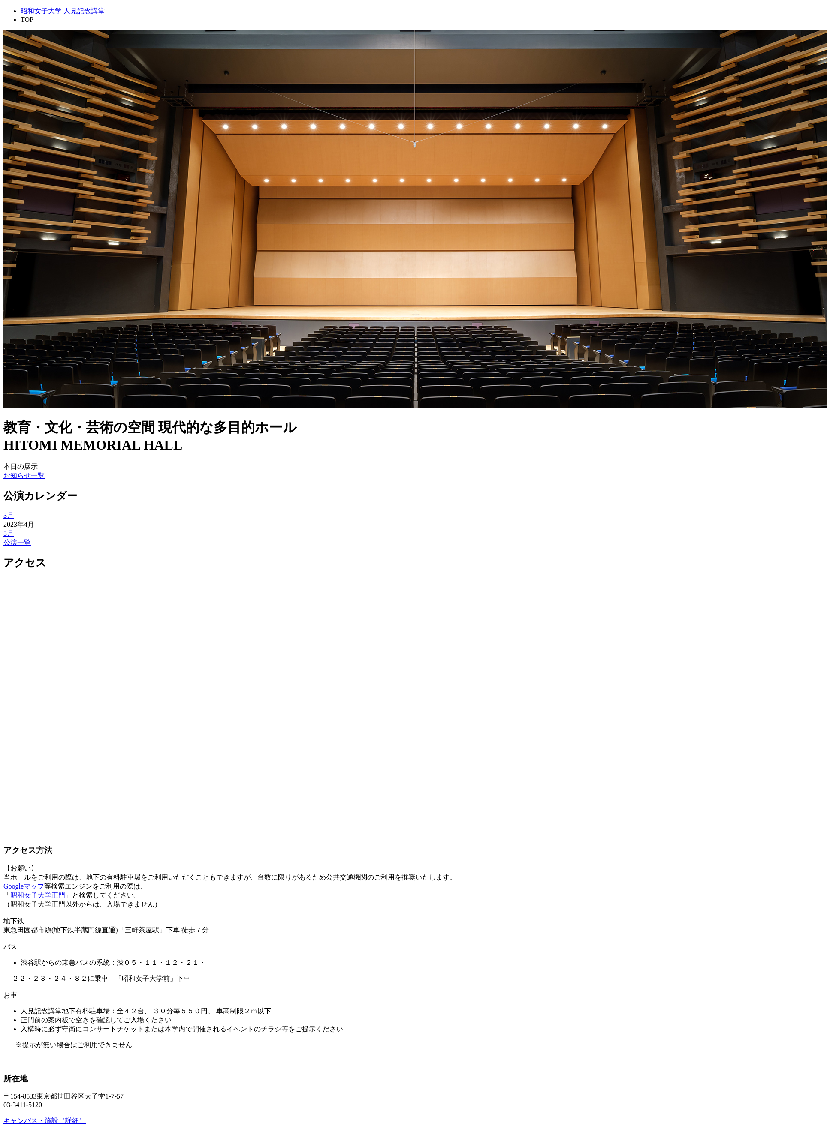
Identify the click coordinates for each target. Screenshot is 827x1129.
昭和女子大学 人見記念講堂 (63, 11)
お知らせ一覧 (24, 475)
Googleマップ (23, 886)
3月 (8, 515)
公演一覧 (17, 542)
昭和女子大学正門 (37, 895)
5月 (8, 533)
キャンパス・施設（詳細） (44, 1120)
